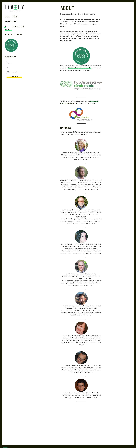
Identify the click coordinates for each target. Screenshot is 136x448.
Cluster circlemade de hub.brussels (79, 68)
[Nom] (14, 67)
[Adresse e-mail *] (14, 72)
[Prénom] (14, 63)
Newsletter (18, 26)
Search (21, 34)
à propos (8, 28)
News (7, 16)
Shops (15, 16)
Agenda (8, 21)
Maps (16, 21)
